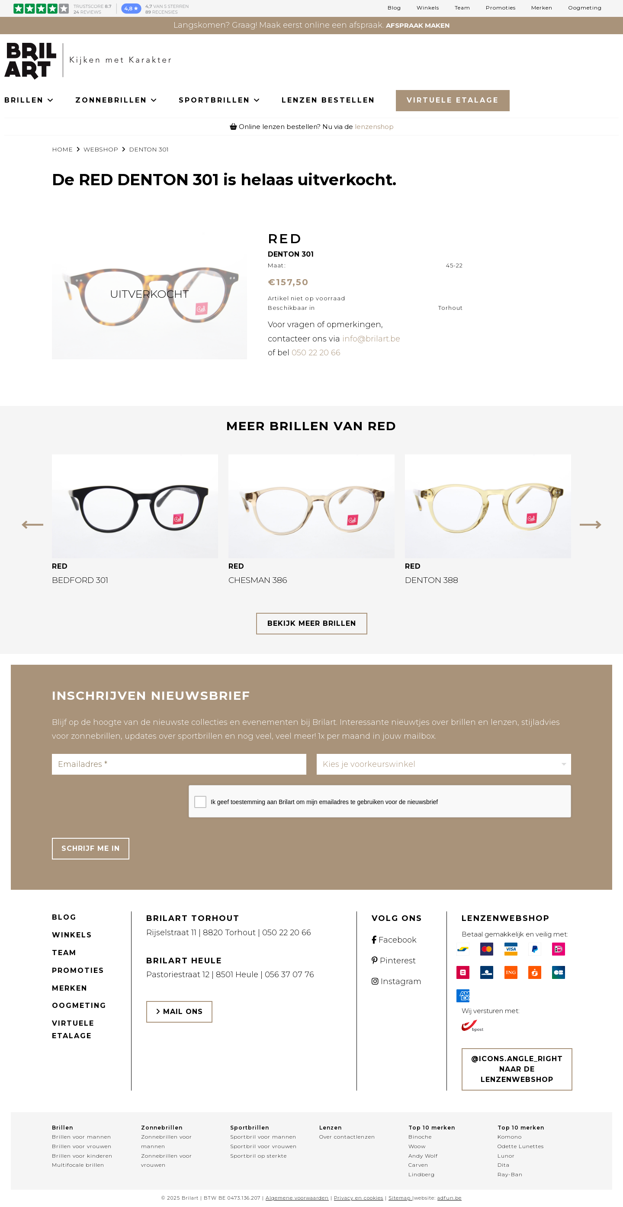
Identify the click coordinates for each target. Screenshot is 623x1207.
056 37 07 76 (289, 974)
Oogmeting (585, 7)
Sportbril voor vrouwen (263, 1146)
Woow (417, 1146)
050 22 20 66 (316, 352)
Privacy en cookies (358, 1198)
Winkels (428, 7)
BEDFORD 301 (80, 580)
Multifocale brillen (78, 1165)
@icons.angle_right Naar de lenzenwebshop (517, 1069)
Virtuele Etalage (453, 100)
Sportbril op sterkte (258, 1155)
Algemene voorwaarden (297, 1198)
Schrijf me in (90, 848)
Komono (510, 1136)
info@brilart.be (371, 339)
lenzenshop (374, 126)
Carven (418, 1165)
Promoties (501, 7)
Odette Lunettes (521, 1146)
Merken (541, 7)
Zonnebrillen (162, 1127)
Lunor (506, 1155)
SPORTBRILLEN (220, 100)
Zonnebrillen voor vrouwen (166, 1160)
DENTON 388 (431, 580)
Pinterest (394, 961)
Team (462, 7)
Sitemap (400, 1198)
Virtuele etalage (73, 1029)
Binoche (420, 1136)
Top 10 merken (431, 1127)
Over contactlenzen (347, 1136)
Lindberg (421, 1174)
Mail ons (179, 1011)
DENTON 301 (149, 149)
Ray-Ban (510, 1174)
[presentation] (117, 802)
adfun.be (449, 1198)
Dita (504, 1165)
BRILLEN (29, 100)
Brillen (62, 1127)
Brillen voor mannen (81, 1136)
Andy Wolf (423, 1155)
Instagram (396, 981)
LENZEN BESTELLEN (328, 100)
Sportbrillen (249, 1127)
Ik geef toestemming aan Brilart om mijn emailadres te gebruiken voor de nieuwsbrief (324, 801)
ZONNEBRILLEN (116, 100)
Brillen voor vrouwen (82, 1146)
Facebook (394, 940)
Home (62, 149)
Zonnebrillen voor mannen (166, 1141)
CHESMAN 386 (257, 580)
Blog (394, 7)
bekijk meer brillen (311, 623)
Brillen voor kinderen (82, 1155)
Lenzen (330, 1127)
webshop (100, 149)
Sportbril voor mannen (263, 1136)
